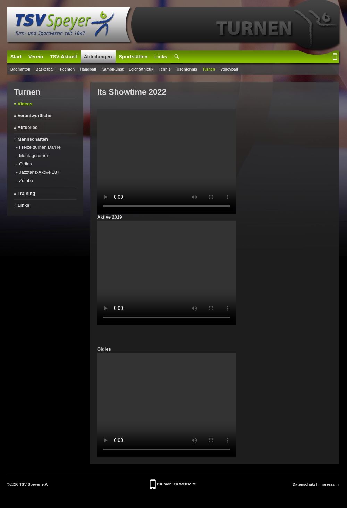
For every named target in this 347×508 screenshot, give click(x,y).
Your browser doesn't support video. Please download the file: (166, 161)
